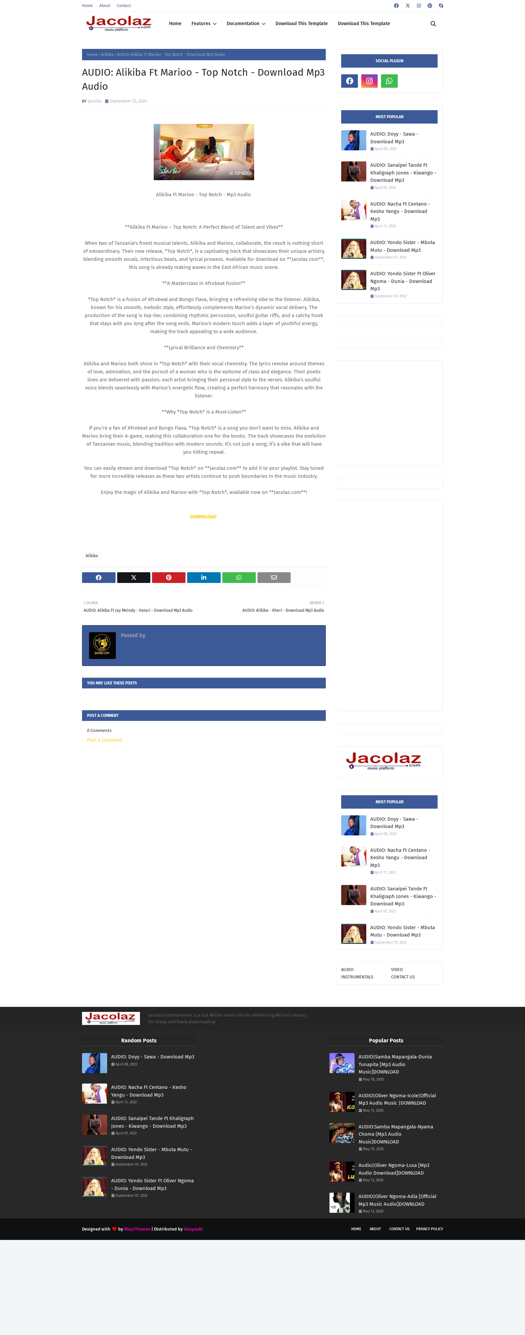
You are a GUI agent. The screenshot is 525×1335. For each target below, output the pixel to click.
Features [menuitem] (201, 23)
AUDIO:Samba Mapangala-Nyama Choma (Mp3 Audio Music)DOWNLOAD (396, 1134)
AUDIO (347, 969)
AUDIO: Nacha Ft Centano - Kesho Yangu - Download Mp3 (400, 211)
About (104, 5)
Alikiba (107, 54)
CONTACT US (403, 976)
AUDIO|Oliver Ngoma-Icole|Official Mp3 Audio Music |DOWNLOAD (397, 1099)
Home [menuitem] (175, 23)
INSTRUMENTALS (357, 976)
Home (87, 5)
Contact (124, 5)
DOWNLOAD (203, 517)
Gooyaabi (193, 1229)
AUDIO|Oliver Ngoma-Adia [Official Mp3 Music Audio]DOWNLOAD (397, 1200)
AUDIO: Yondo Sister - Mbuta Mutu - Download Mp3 (402, 246)
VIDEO (397, 969)
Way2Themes (137, 1229)
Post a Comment (104, 740)
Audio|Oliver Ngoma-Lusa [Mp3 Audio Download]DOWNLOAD (394, 1169)
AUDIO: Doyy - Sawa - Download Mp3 (394, 138)
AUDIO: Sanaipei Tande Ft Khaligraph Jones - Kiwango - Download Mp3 (403, 172)
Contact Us (399, 1229)
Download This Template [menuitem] (302, 23)
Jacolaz (95, 100)
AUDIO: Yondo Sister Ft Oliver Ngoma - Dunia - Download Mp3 (403, 281)
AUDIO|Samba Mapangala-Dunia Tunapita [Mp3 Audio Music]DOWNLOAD (395, 1064)
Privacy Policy (429, 1229)
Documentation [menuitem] (243, 23)
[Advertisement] (433, 412)
